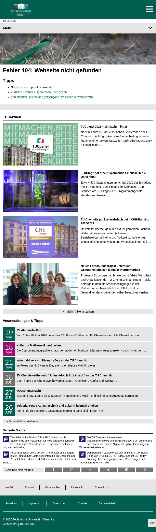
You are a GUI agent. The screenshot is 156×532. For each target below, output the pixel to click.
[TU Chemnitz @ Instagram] (71, 470)
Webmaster (10, 524)
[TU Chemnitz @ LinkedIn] (89, 470)
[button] (145, 9)
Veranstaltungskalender (24, 421)
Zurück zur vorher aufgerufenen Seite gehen (39, 92)
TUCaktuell (12, 117)
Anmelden (11, 503)
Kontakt (29, 487)
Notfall (9, 487)
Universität (77, 487)
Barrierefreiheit (107, 503)
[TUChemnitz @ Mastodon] (126, 470)
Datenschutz (59, 503)
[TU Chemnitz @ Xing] (108, 470)
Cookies (82, 503)
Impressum (34, 503)
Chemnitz (100, 487)
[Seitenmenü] (78, 28)
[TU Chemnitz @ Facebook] (53, 470)
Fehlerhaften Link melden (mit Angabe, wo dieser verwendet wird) (52, 97)
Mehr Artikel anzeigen (80, 311)
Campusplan (52, 487)
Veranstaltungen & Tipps (23, 321)
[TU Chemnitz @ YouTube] (144, 470)
